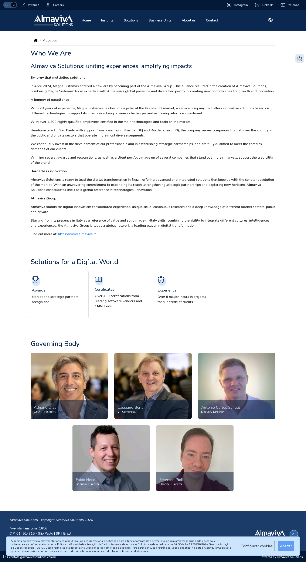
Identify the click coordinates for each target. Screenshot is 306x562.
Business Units (160, 20)
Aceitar (286, 546)
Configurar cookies (257, 546)
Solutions (131, 20)
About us (189, 20)
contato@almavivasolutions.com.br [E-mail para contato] (32, 557)
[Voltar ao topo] (294, 534)
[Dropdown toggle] (270, 21)
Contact (212, 20)
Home (86, 20)
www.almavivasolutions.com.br (50, 541)
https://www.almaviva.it (77, 234)
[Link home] (53, 20)
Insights (107, 20)
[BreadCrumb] (36, 40)
